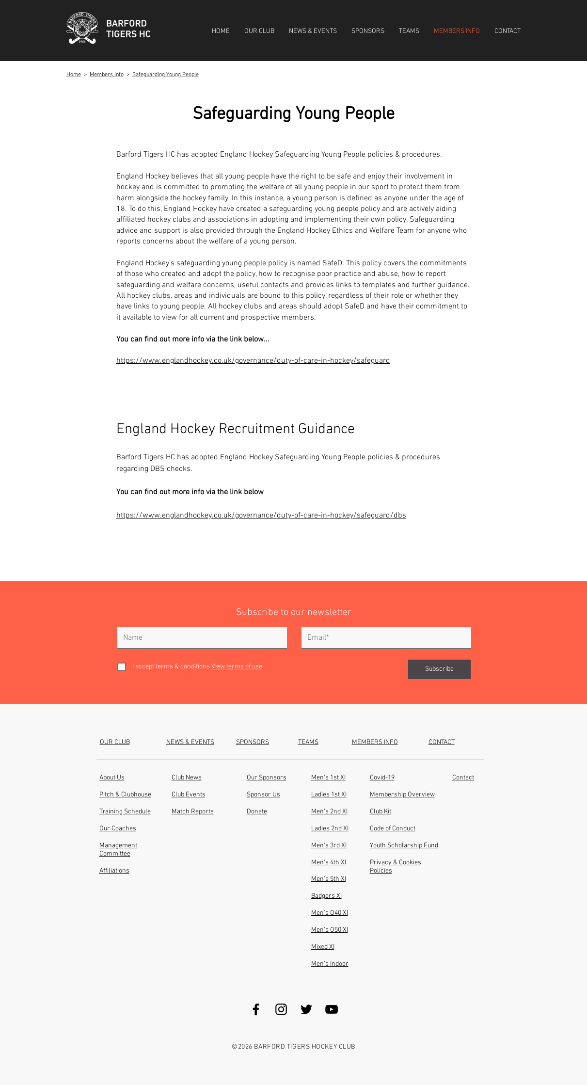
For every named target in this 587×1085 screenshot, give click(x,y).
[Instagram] (281, 1009)
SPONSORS (252, 742)
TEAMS (308, 742)
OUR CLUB (115, 742)
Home (73, 74)
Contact (463, 778)
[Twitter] (306, 1009)
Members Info (107, 74)
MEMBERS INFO (375, 742)
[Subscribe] (439, 669)
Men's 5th (325, 879)
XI (342, 879)
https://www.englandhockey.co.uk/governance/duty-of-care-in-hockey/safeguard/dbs (261, 515)
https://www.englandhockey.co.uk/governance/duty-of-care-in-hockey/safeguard (253, 361)
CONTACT (441, 742)
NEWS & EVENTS (190, 742)
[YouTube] (331, 1009)
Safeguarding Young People (165, 74)
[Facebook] (256, 1009)
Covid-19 (382, 778)
